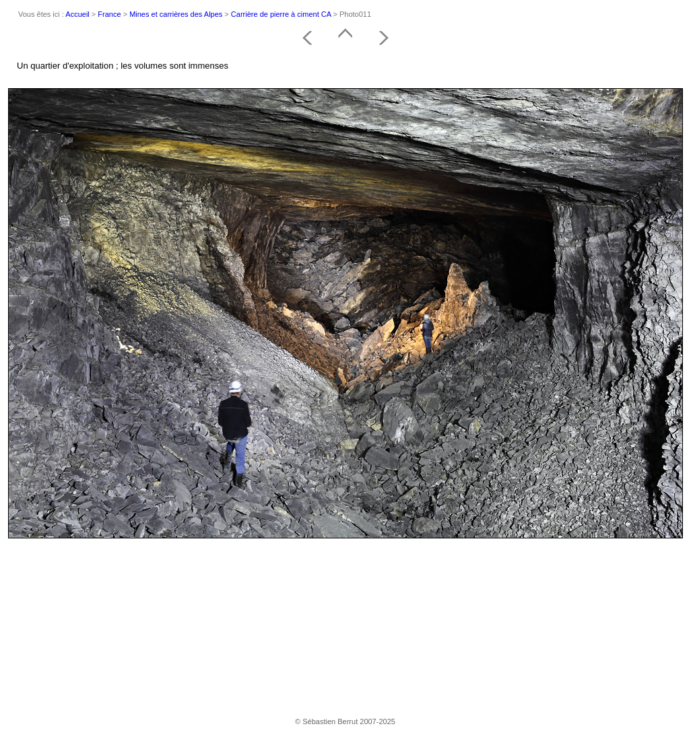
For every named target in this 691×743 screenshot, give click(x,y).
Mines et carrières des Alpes (175, 14)
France (109, 14)
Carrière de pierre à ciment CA (281, 14)
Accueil (77, 14)
